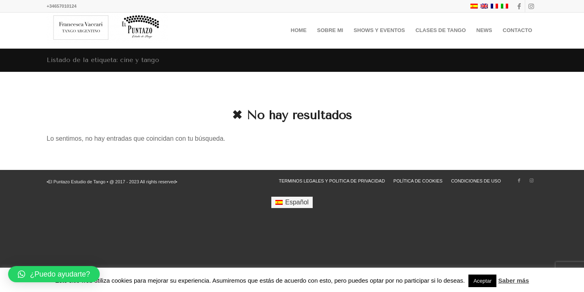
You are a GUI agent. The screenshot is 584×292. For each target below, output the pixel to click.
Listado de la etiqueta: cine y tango (103, 60)
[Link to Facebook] (519, 6)
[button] (54, 274)
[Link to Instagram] (531, 6)
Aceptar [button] (482, 281)
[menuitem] (299, 30)
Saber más (513, 280)
